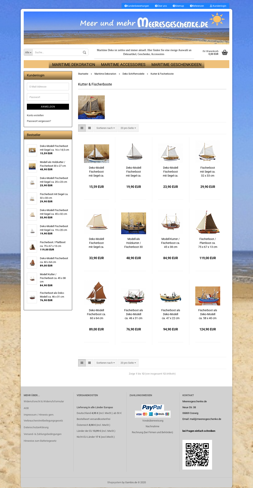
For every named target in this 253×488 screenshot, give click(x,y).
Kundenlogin (218, 6)
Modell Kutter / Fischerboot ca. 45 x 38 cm (170, 243)
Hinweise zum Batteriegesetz (40, 441)
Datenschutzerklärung (36, 427)
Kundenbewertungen (137, 6)
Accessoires (157, 54)
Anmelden (48, 107)
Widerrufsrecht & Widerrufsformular (44, 401)
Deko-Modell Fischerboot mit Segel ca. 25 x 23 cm (170, 172)
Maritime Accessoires (123, 65)
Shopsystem (114, 482)
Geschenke (144, 54)
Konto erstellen (35, 115)
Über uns (161, 6)
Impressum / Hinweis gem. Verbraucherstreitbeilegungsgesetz (43, 418)
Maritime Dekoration (73, 65)
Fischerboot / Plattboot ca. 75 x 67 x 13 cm (207, 243)
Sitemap (178, 6)
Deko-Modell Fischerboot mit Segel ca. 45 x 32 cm (96, 243)
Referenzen (197, 6)
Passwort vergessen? (39, 121)
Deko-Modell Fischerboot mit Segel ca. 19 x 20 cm (133, 172)
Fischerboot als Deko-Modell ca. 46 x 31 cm (133, 314)
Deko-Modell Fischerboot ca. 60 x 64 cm (96, 314)
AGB (26, 408)
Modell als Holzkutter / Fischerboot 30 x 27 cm (133, 243)
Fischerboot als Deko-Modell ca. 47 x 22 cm (170, 314)
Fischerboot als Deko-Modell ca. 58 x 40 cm (207, 314)
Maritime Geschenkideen (176, 65)
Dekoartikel (129, 54)
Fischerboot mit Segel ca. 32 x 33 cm (207, 171)
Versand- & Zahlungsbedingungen (42, 434)
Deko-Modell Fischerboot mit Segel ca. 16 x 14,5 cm (96, 172)
